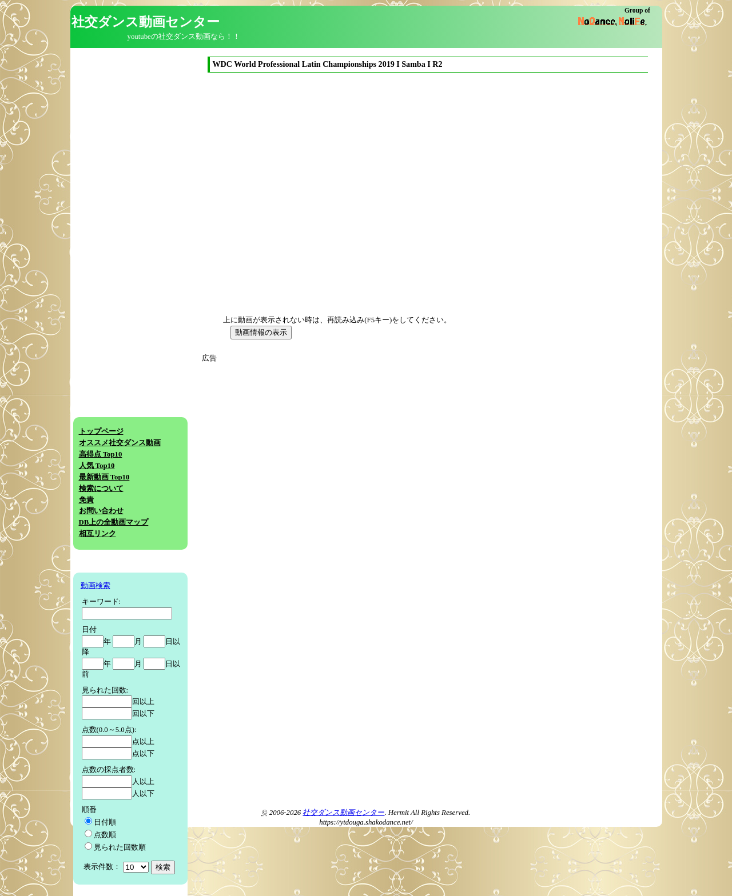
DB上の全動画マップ (114, 522)
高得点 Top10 (100, 454)
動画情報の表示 (261, 332)
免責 (86, 500)
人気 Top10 (97, 466)
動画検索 (95, 586)
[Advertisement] (309, 444)
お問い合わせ (101, 511)
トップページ (101, 431)
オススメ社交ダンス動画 (120, 443)
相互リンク (97, 534)
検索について (101, 489)
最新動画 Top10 (104, 477)
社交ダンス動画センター (343, 813)
